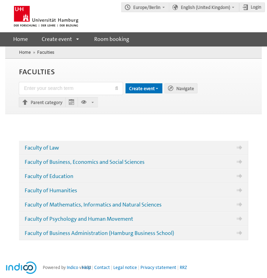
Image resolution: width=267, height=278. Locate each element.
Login (256, 7)
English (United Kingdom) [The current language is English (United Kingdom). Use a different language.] (205, 7)
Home (20, 39)
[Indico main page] (39, 16)
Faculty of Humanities (51, 190)
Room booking (111, 39)
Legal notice (125, 267)
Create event (57, 39)
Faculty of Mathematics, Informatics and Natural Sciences (93, 204)
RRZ (183, 267)
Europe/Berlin (146, 7)
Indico (72, 267)
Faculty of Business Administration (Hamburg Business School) (99, 233)
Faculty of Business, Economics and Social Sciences (85, 162)
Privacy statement (158, 267)
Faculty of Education (49, 176)
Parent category (46, 103)
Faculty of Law (42, 147)
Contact (102, 267)
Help (86, 267)
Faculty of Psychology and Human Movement (79, 218)
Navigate (185, 89)
